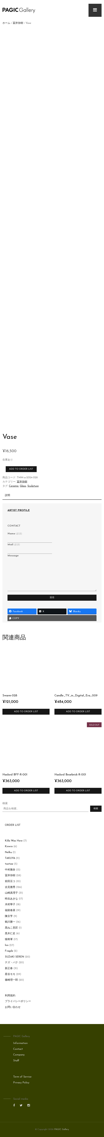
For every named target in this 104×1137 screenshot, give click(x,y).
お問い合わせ (13, 1007)
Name (14, 533)
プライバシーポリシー (18, 1001)
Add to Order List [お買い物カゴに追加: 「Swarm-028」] (26, 711)
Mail (13, 544)
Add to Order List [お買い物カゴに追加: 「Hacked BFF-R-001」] (26, 790)
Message (13, 555)
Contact (18, 1049)
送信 (52, 597)
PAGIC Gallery (61, 1129)
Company (19, 1055)
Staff (16, 1060)
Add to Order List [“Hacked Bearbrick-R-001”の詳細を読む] (78, 790)
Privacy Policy (21, 1082)
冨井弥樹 (18, 23)
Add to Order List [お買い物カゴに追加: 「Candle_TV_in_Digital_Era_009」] (78, 711)
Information (20, 1043)
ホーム (6, 23)
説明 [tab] (7, 495)
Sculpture (33, 486)
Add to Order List (21, 469)
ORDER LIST (13, 825)
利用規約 (10, 995)
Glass (23, 486)
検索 (5, 803)
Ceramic (14, 486)
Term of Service (22, 1077)
